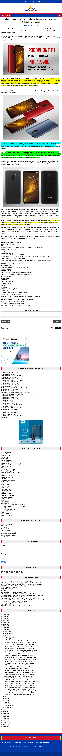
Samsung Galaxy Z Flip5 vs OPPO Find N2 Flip (14, 601)
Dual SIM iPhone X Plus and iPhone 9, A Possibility (19, 648)
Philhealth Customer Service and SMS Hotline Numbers (20, 665)
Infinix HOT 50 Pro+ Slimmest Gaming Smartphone (16, 464)
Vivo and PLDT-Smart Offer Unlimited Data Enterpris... (20, 667)
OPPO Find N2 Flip (6, 604)
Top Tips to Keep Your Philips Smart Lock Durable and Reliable (19, 392)
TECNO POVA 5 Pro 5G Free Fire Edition (13, 504)
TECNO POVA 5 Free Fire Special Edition (13, 506)
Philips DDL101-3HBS (7, 406)
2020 (4, 626)
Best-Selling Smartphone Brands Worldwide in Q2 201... (20, 693)
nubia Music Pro (5, 455)
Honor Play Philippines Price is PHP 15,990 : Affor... (19, 670)
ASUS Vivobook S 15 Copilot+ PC (11, 532)
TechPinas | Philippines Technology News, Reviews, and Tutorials (36, 754)
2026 (4, 615)
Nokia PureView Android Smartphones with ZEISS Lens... (20, 650)
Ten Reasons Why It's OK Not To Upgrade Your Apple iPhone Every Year (22, 595)
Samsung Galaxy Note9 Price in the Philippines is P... (19, 683)
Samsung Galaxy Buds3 (8, 535)
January (7, 707)
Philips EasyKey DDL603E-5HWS (11, 408)
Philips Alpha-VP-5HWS (8, 414)
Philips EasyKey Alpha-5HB (9, 397)
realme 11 (4, 512)
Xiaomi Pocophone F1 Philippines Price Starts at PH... (19, 654)
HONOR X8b (5, 488)
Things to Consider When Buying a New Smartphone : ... (20, 644)
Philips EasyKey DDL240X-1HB (10, 386)
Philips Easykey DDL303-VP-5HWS (11, 405)
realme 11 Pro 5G (6, 511)
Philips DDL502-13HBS (8, 374)
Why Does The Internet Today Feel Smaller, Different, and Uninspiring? (21, 584)
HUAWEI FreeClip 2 (7, 524)
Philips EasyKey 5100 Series (9, 409)
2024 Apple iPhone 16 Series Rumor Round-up (14, 592)
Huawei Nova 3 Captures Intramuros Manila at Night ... (20, 685)
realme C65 (4, 474)
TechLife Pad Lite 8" (7, 529)
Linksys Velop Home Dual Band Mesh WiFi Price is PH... (20, 689)
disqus (52, 327)
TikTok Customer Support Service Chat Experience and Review (19, 586)
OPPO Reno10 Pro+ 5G (8, 495)
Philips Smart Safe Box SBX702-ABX (12, 394)
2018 (4, 629)
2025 (4, 616)
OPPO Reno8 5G (6, 501)
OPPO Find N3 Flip (6, 494)
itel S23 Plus (4, 483)
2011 (4, 720)
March (7, 704)
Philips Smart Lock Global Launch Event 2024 (14, 388)
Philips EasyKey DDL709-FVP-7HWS (12, 415)
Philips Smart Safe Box (7, 400)
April (6, 702)
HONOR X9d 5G (6, 452)
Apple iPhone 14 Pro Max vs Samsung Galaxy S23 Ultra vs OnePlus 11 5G (22, 600)
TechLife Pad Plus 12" (7, 530)
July (6, 696)
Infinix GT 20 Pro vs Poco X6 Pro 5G (11, 472)
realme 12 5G (5, 481)
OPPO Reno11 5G (6, 489)
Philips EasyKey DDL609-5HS (9, 389)
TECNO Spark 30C (6, 461)
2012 (4, 718)
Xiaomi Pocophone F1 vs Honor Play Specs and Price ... (20, 652)
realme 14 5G (5, 458)
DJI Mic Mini (4, 536)
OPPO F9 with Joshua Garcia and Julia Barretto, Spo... (20, 680)
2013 (4, 717)
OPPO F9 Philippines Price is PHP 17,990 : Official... (19, 674)
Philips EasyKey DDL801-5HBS (10, 379)
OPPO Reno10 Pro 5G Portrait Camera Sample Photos (17, 606)
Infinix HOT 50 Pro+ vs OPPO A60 (11, 463)
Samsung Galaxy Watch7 (8, 533)
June (6, 698)
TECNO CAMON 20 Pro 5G (9, 509)
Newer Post (5, 321)
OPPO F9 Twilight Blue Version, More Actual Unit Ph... (20, 668)
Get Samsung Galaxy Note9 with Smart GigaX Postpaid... (20, 657)
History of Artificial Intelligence (9, 587)
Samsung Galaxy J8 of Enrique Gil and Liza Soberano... (20, 687)
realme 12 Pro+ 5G (6, 485)
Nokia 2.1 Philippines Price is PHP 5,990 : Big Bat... (19, 663)
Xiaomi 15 (4, 454)
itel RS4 (3, 478)
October (7, 635)
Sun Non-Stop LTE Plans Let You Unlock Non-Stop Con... (20, 642)
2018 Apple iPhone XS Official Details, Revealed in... (19, 641)
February (7, 706)
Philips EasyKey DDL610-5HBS (10, 382)
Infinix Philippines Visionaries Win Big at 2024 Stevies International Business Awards (25, 583)
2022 (4, 622)
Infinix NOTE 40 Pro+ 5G (8, 477)
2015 (4, 713)
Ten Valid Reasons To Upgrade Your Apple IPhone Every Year (18, 593)
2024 (4, 618)
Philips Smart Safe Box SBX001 (10, 395)
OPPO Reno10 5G (6, 497)
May (6, 700)
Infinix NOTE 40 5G (6, 475)
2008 (4, 726)
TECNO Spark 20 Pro (7, 508)
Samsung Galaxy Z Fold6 (8, 469)
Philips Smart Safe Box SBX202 (10, 385)
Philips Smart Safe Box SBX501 (10, 372)
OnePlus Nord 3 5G (7, 500)
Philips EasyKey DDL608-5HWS (10, 398)
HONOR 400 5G (6, 457)
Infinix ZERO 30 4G (6, 515)
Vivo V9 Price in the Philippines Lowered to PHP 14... (19, 694)
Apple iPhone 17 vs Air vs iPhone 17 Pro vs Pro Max (16, 581)
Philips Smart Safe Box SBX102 (10, 377)
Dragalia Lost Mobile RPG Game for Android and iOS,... (20, 646)
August (7, 639)
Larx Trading (4, 417)
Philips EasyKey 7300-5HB (9, 403)
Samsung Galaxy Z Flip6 (8, 471)
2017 (4, 709)
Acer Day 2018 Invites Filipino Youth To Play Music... (19, 676)
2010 (4, 722)
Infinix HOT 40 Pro (6, 514)
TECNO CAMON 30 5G (8, 480)
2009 (4, 724)
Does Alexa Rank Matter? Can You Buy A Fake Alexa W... (20, 672)
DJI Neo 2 (4, 526)
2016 (4, 711)
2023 (4, 620)
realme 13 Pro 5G (6, 466)
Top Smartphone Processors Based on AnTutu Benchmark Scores (20, 598)
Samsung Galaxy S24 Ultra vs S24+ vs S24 (13, 596)
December (8, 631)
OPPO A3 (4, 468)
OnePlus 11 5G (5, 498)
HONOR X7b (5, 486)
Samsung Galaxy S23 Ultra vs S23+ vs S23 (13, 603)
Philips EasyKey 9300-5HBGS (9, 412)
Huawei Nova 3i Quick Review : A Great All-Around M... (20, 661)
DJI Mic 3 (4, 527)
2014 (4, 715)
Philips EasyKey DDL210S (8, 411)
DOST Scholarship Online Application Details (17, 678)
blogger (58, 327)
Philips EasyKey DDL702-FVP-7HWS (12, 375)
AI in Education (5, 590)
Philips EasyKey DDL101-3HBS (10, 383)
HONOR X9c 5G (6, 460)
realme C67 (4, 492)
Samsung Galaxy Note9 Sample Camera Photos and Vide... (21, 681)
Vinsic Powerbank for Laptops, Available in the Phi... (19, 655)
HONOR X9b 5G (6, 491)
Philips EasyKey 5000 (7, 391)
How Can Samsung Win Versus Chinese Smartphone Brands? (22, 691)
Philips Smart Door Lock (8, 402)
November (8, 633)
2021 (4, 624)
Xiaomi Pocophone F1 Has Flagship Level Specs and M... (20, 659)
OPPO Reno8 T (5, 503)
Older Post (57, 321)
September (8, 637)
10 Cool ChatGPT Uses (8, 589)
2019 (4, 628)
